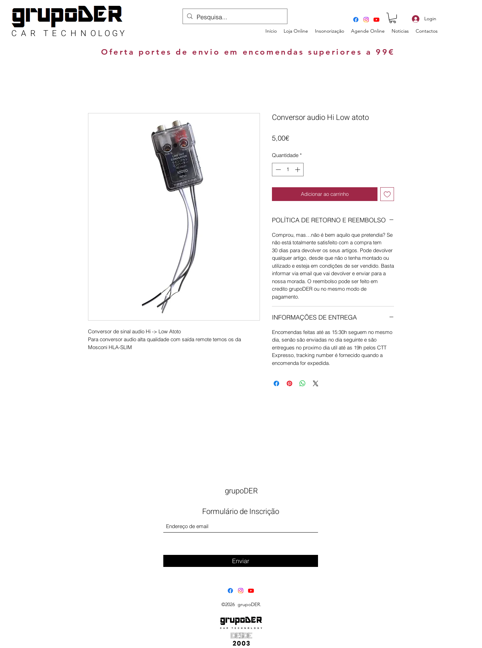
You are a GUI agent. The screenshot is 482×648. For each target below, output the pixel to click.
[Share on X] (315, 383)
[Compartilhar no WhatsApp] (302, 383)
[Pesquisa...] (235, 17)
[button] (392, 18)
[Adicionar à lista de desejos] (387, 194)
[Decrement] (277, 169)
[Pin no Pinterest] (289, 383)
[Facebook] (355, 19)
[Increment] (298, 169)
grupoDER (241, 490)
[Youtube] (376, 19)
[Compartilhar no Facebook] (276, 383)
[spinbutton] (288, 169)
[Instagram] (366, 19)
